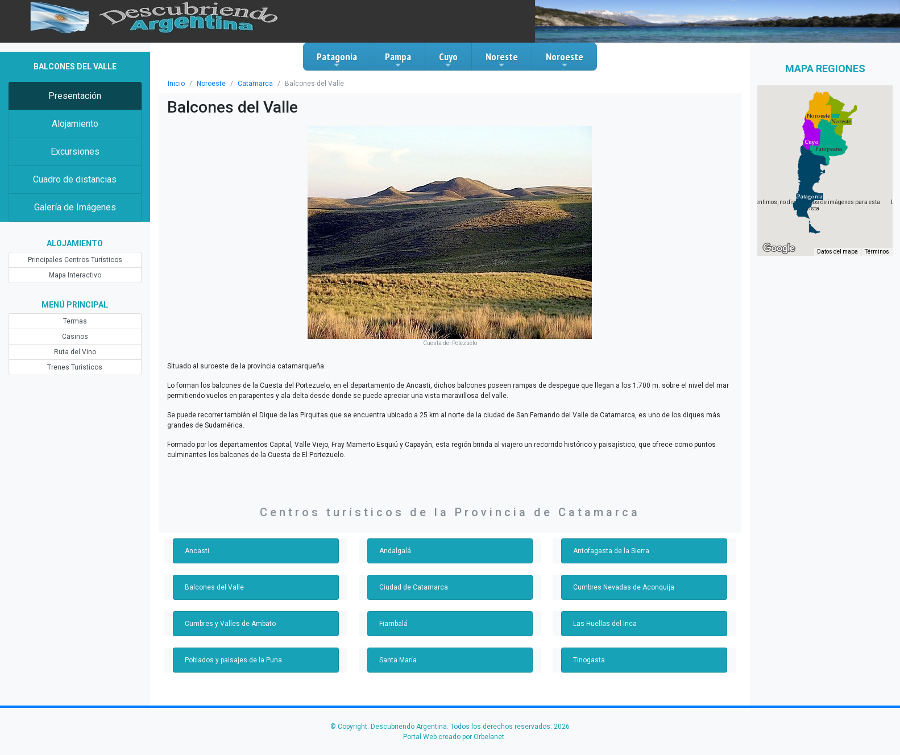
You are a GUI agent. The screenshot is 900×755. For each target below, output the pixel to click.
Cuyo (448, 59)
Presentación (74, 95)
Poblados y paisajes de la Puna (233, 660)
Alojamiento (75, 123)
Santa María (398, 660)
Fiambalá (393, 624)
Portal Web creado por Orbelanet (453, 737)
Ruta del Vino (75, 352)
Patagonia (337, 59)
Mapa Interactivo (75, 275)
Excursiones (75, 151)
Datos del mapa (837, 251)
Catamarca (255, 84)
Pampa (398, 59)
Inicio (176, 84)
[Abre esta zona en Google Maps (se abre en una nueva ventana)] (779, 248)
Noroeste (564, 59)
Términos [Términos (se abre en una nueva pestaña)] (877, 251)
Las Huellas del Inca (605, 624)
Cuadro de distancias (75, 179)
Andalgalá (395, 551)
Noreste (502, 59)
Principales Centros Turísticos (75, 260)
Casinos (75, 337)
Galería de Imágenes (75, 207)
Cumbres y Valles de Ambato (230, 624)
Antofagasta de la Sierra (611, 551)
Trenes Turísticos (74, 367)
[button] (810, 196)
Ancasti (197, 551)
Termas (75, 321)
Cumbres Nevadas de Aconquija (623, 587)
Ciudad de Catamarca (413, 587)
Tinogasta (589, 660)
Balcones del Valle (214, 587)
